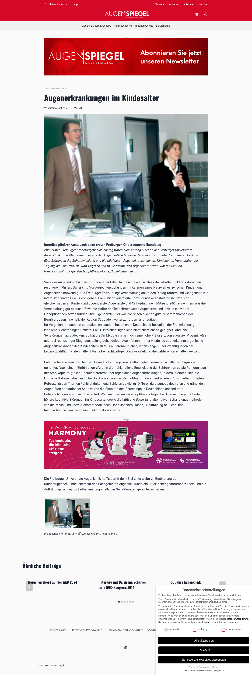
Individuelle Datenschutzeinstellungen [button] (204, 670)
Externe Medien (231, 633)
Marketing (200, 633)
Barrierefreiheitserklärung (125, 630)
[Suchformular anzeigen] (205, 14)
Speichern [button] (204, 653)
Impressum (58, 630)
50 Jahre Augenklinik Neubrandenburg (186, 584)
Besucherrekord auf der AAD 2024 (52, 582)
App (75, 4)
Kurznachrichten (123, 25)
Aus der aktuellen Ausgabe (96, 25)
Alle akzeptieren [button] (204, 644)
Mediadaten (187, 4)
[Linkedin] (197, 14)
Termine (159, 4)
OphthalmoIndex (54, 4)
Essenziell (171, 633)
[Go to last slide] (29, 586)
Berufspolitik (163, 25)
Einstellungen (204, 625)
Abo (68, 4)
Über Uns (202, 4)
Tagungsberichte (144, 25)
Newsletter (172, 4)
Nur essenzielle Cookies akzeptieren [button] (204, 663)
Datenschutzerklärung (86, 630)
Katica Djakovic (58, 108)
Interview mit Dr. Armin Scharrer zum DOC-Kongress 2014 (122, 584)
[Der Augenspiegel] (127, 14)
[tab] (119, 602)
